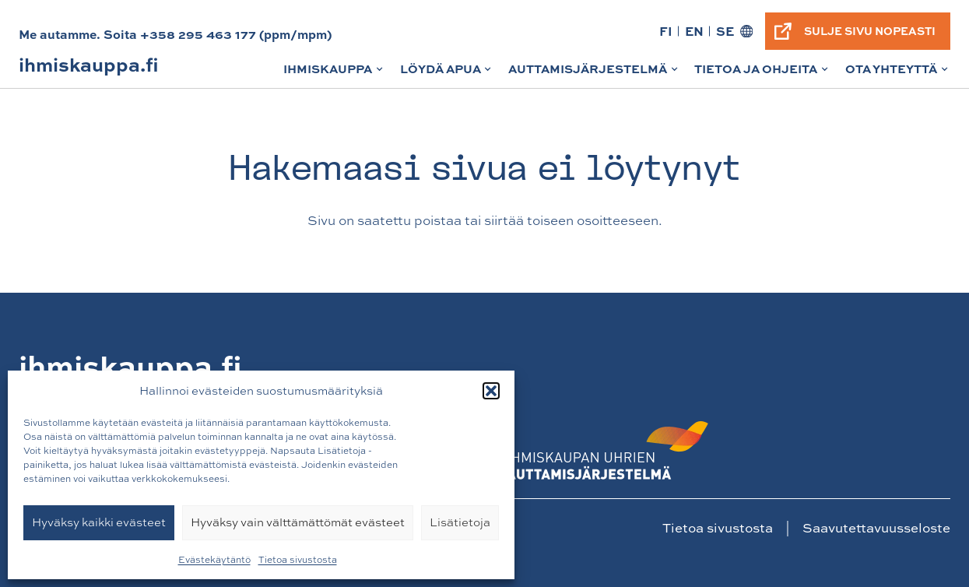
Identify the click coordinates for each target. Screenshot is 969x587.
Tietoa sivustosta (297, 560)
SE (725, 31)
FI (665, 31)
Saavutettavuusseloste (876, 527)
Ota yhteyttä (897, 74)
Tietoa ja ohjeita (762, 74)
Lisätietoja (460, 522)
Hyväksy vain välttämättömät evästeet (298, 522)
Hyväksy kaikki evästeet (99, 522)
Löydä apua (447, 74)
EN (694, 31)
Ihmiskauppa (334, 74)
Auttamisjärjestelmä (594, 74)
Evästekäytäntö (214, 560)
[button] (491, 391)
